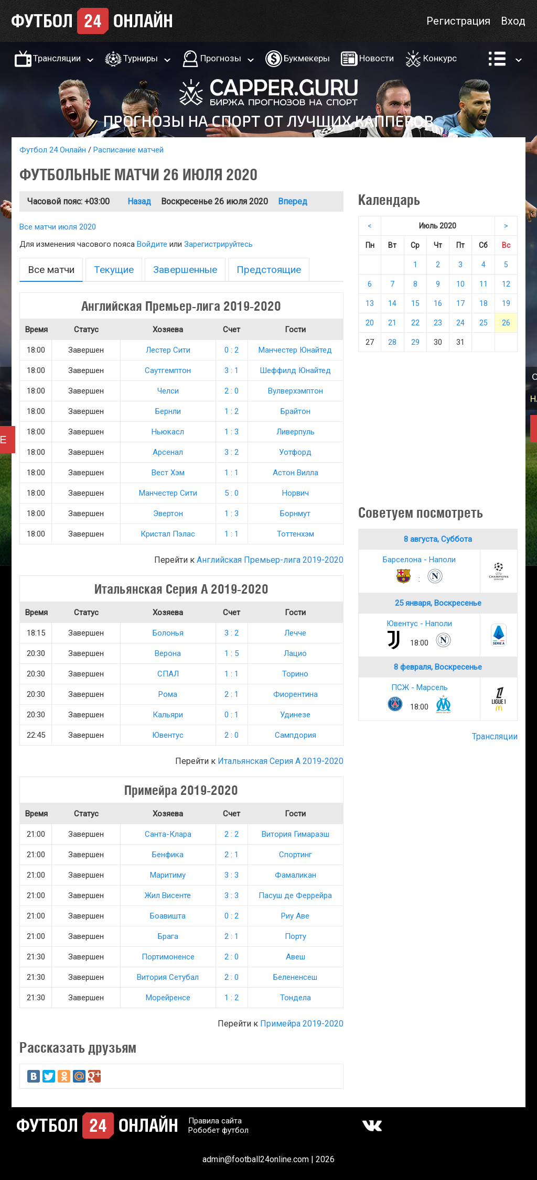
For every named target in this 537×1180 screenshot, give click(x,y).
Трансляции (57, 58)
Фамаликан (295, 875)
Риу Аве (295, 916)
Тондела (295, 997)
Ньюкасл (168, 431)
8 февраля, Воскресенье (438, 667)
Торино (295, 674)
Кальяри (168, 714)
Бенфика (168, 854)
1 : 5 (231, 653)
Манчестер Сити (168, 493)
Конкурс (440, 58)
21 (392, 323)
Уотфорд (295, 452)
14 (392, 303)
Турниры (140, 58)
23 (438, 323)
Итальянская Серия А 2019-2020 (280, 761)
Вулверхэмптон (295, 391)
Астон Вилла (295, 472)
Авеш (295, 957)
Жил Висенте (168, 895)
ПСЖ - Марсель (419, 687)
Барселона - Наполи (419, 559)
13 (370, 303)
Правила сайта (215, 1121)
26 (506, 323)
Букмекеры (307, 58)
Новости (376, 58)
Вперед (292, 201)
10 (460, 284)
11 (483, 284)
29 (415, 342)
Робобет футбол (218, 1130)
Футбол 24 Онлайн (52, 150)
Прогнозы (220, 58)
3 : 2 (231, 452)
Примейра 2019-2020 (301, 1024)
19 (506, 303)
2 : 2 (231, 834)
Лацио (295, 653)
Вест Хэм (168, 472)
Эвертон (168, 513)
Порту (295, 936)
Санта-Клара (168, 834)
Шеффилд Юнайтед (295, 370)
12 (506, 284)
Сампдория (295, 735)
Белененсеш (295, 977)
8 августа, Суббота (438, 539)
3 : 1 (231, 370)
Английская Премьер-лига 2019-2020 (270, 560)
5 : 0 (231, 493)
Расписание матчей (128, 150)
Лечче (295, 633)
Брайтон (295, 411)
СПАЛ (168, 674)
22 (415, 323)
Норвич (295, 493)
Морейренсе (168, 997)
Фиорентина (295, 694)
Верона (168, 653)
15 (415, 303)
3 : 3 (231, 875)
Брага (168, 936)
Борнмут (295, 513)
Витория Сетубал (168, 977)
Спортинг (295, 854)
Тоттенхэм (295, 534)
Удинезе (295, 714)
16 (438, 303)
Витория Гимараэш (295, 834)
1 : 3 (231, 431)
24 (460, 323)
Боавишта (168, 916)
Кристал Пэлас (168, 534)
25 (483, 323)
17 (460, 303)
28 (392, 342)
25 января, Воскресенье (438, 603)
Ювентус (168, 735)
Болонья (168, 633)
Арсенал (168, 452)
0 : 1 (231, 714)
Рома (167, 694)
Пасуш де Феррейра (295, 895)
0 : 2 (231, 350)
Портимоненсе (168, 957)
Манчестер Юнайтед (295, 350)
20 (370, 323)
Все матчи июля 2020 (57, 227)
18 (483, 303)
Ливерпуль (295, 431)
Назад (139, 201)
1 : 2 (231, 411)
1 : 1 (231, 472)
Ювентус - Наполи (419, 623)
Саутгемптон (168, 370)
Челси (168, 391)
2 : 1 (231, 694)
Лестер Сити (168, 350)
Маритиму (168, 875)
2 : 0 (231, 391)
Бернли (168, 411)
